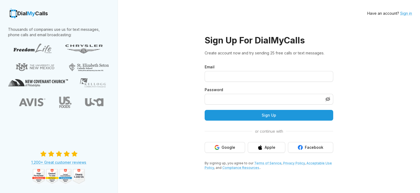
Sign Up (269, 115)
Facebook (310, 147)
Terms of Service (268, 163)
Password (214, 89)
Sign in (406, 13)
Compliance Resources (240, 168)
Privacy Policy (294, 163)
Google (225, 147)
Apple (266, 147)
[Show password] (327, 99)
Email (210, 67)
